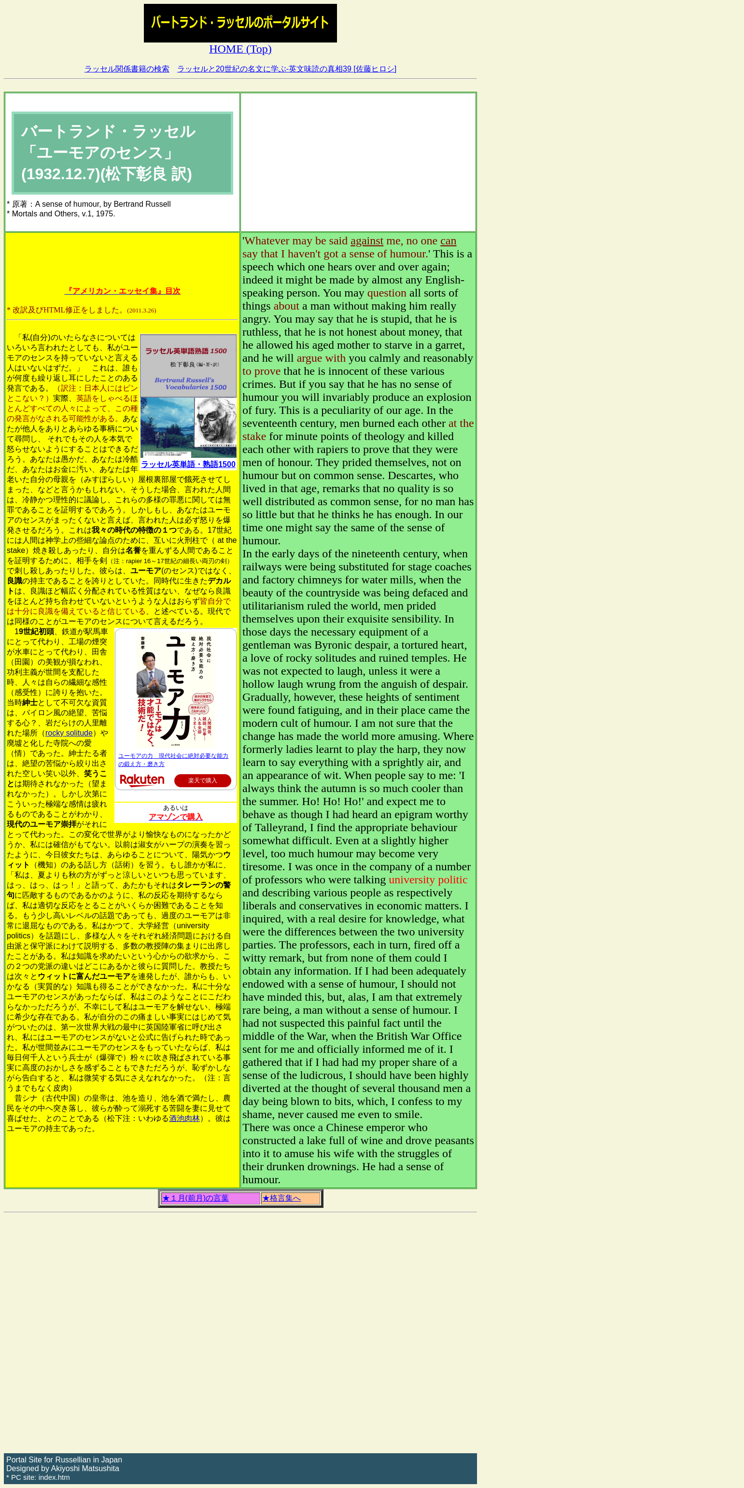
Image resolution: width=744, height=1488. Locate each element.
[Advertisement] (358, 162)
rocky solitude (69, 733)
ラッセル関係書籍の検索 (126, 69)
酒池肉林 (184, 1118)
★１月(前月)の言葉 (195, 1198)
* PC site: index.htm (38, 1477)
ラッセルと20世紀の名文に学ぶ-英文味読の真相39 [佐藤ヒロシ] (286, 69)
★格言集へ (281, 1198)
